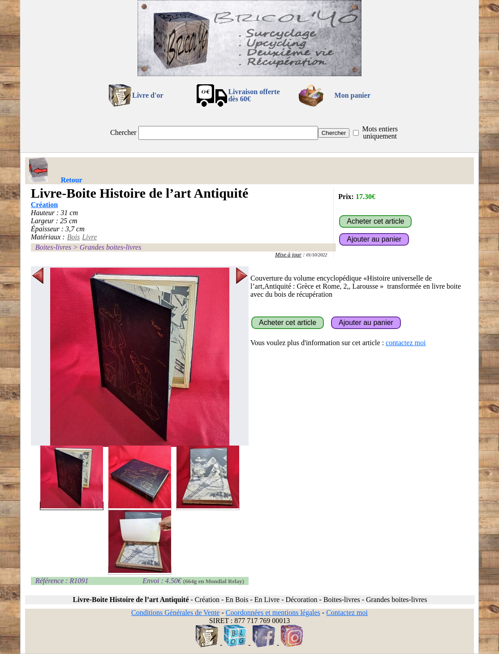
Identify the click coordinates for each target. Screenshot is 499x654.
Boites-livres (53, 247)
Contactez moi (347, 612)
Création (44, 204)
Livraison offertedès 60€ (254, 95)
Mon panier (352, 95)
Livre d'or (147, 95)
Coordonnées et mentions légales (273, 612)
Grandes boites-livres (111, 247)
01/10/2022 (316, 254)
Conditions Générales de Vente (175, 612)
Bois (73, 237)
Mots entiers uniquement (380, 132)
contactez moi (406, 342)
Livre (89, 237)
